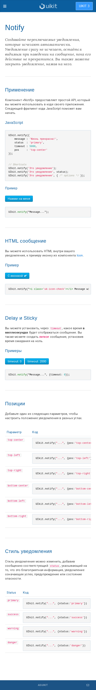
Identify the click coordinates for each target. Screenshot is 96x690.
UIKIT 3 (84, 6)
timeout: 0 (14, 361)
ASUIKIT (43, 685)
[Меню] (4, 6)
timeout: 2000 (37, 361)
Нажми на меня (19, 199)
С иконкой (17, 276)
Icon (80, 255)
